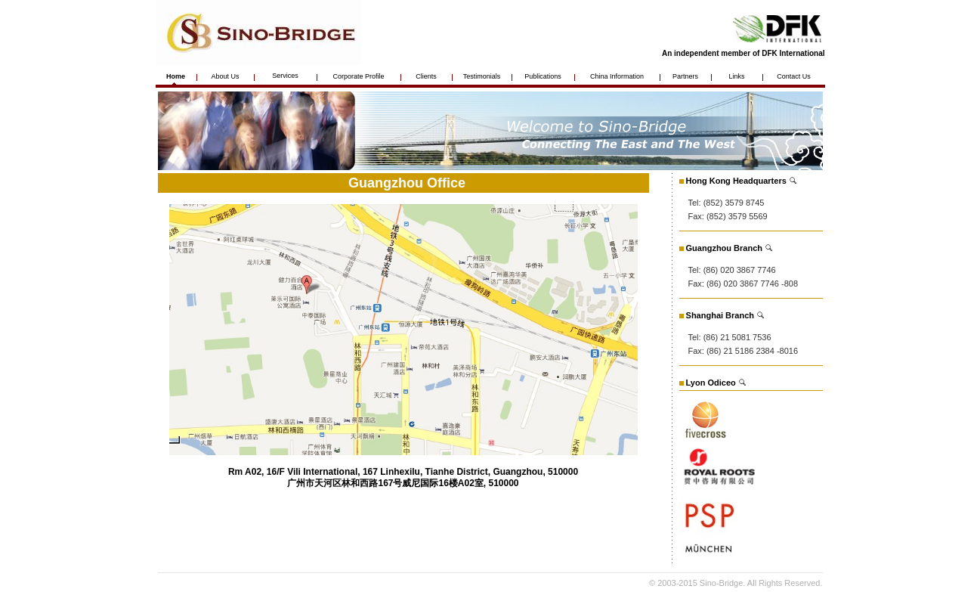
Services (285, 75)
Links (736, 76)
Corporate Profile (358, 76)
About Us (225, 76)
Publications (542, 76)
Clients (426, 76)
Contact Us (794, 76)
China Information (617, 76)
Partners (685, 76)
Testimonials (482, 76)
